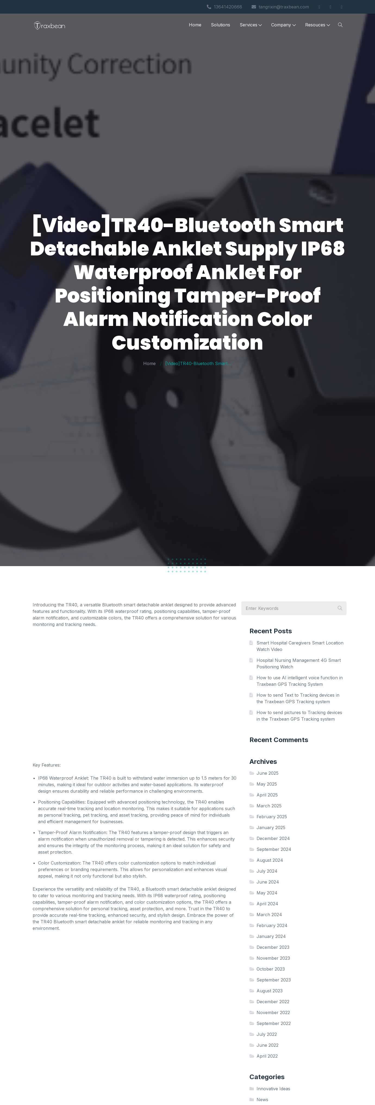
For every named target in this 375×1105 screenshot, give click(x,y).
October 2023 (271, 969)
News (262, 1099)
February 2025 (272, 816)
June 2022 (268, 1045)
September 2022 (274, 1023)
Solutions (220, 25)
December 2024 (273, 838)
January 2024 (271, 936)
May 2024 (267, 893)
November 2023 (273, 958)
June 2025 (268, 773)
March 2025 (269, 805)
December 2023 (273, 947)
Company (283, 25)
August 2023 (270, 990)
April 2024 (267, 903)
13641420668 (224, 7)
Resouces (317, 25)
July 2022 (267, 1034)
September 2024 (274, 849)
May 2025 (267, 784)
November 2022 (273, 1012)
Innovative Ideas (273, 1088)
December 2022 (273, 1001)
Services (251, 25)
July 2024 (267, 871)
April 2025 (267, 795)
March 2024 (269, 914)
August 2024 (270, 860)
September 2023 (274, 980)
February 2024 (272, 925)
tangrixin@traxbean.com (280, 7)
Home (195, 25)
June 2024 (268, 882)
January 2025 (271, 827)
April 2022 (267, 1056)
